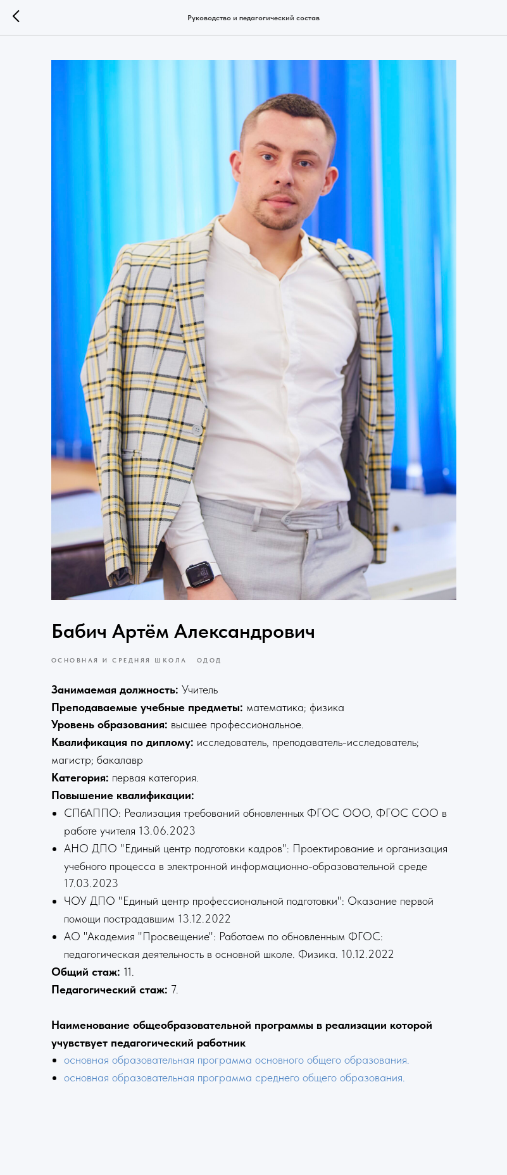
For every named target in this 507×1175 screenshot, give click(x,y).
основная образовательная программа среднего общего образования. (234, 1077)
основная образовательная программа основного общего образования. (237, 1059)
